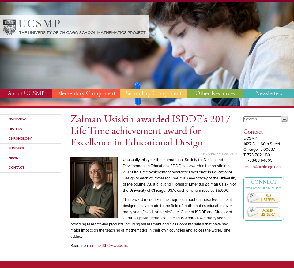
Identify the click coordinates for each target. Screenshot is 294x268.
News (13, 157)
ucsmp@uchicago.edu (262, 167)
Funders (16, 148)
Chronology (20, 138)
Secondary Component (154, 93)
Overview (17, 119)
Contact (16, 167)
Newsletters (268, 93)
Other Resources (215, 93)
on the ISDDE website (108, 245)
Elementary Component (86, 93)
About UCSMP (26, 93)
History (16, 128)
